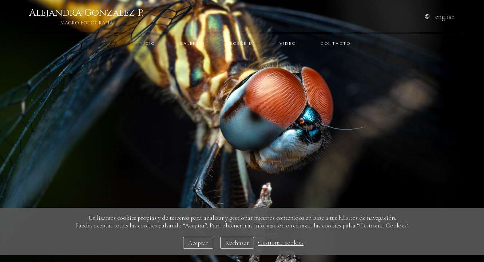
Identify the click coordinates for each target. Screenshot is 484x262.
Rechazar (237, 243)
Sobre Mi (242, 43)
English (445, 16)
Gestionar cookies (281, 243)
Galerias (192, 43)
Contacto (335, 43)
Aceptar (198, 243)
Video (287, 43)
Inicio (146, 43)
